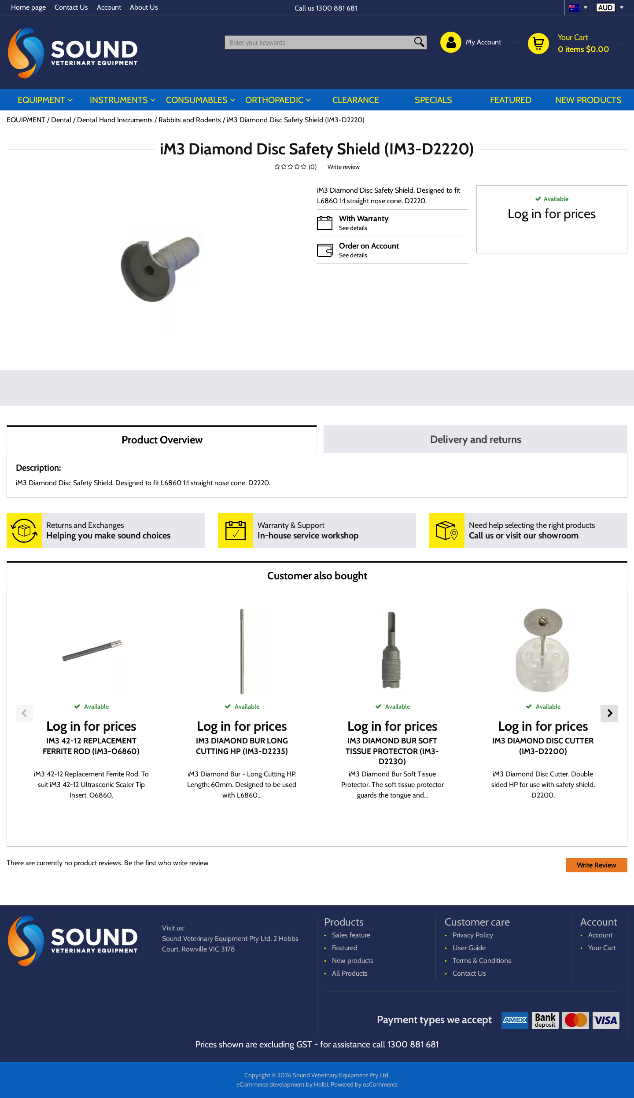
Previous (24, 713)
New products (588, 100)
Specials (433, 100)
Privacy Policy (473, 935)
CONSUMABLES (197, 100)
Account (109, 7)
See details (353, 228)
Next (609, 713)
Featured (511, 100)
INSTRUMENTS (119, 100)
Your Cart (602, 948)
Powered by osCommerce (364, 1084)
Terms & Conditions (482, 960)
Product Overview (162, 439)
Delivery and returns (475, 439)
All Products (350, 973)
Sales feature (351, 935)
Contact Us (71, 7)
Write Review (596, 865)
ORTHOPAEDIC (274, 100)
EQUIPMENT (41, 100)
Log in (525, 213)
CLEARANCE (355, 100)
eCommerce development (270, 1084)
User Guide (469, 948)
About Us (144, 7)
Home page (28, 7)
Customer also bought (317, 575)
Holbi (321, 1084)
